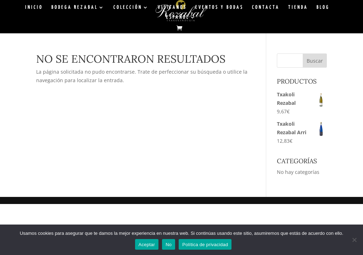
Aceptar (147, 244)
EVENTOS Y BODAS (219, 7)
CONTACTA (266, 7)
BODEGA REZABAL (74, 7)
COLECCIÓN (127, 7)
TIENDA (298, 7)
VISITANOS (172, 7)
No (169, 244)
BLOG (323, 7)
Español (177, 17)
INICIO (34, 7)
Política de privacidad (205, 244)
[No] (354, 239)
